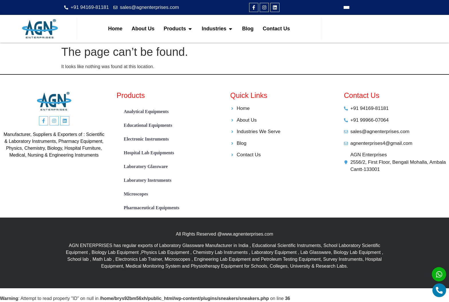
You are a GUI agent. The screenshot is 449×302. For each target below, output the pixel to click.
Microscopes (136, 194)
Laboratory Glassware (146, 166)
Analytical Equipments (146, 111)
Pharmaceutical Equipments (151, 207)
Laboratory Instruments (148, 180)
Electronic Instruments (146, 139)
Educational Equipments (148, 125)
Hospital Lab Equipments (149, 152)
